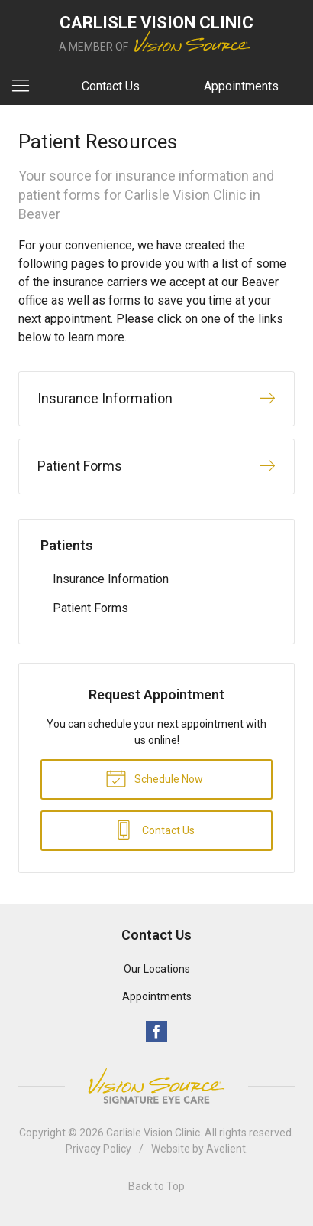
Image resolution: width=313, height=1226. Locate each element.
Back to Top (156, 1186)
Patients (66, 545)
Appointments (241, 86)
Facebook (156, 1031)
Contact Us (111, 86)
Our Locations (157, 969)
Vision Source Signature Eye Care (156, 1086)
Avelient (226, 1149)
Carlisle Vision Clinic (153, 1133)
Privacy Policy (98, 1149)
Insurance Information (111, 579)
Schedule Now (154, 777)
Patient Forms (90, 608)
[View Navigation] (26, 86)
